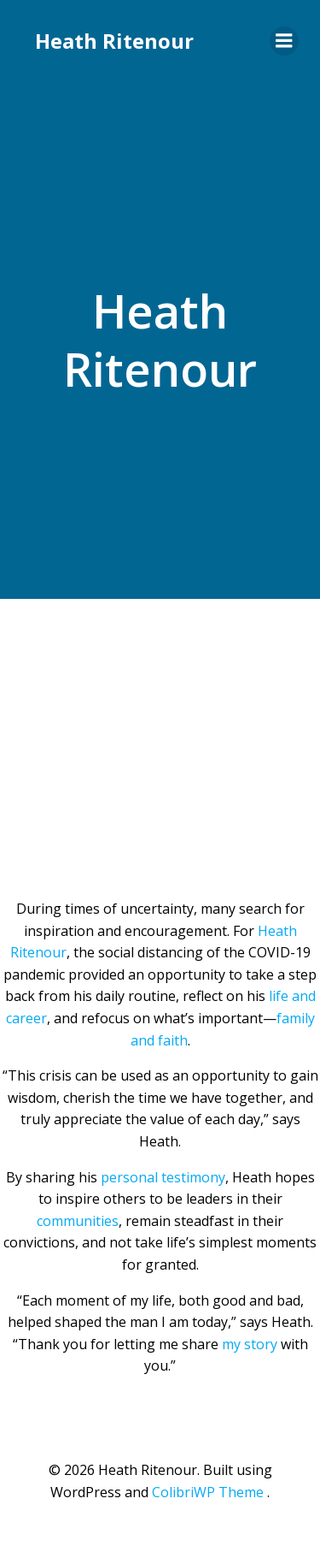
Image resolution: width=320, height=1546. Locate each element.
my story (249, 1344)
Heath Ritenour (114, 41)
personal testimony (163, 1177)
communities (78, 1220)
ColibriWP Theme (208, 1492)
